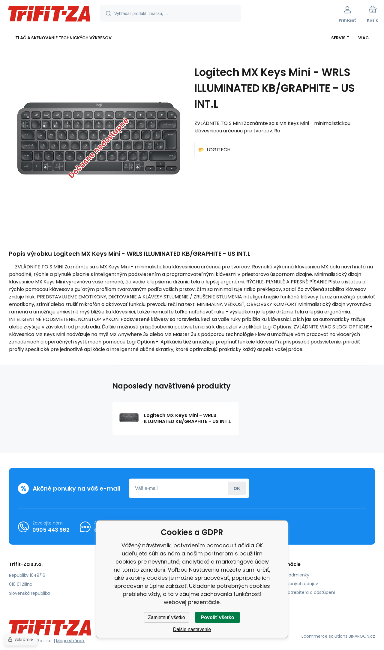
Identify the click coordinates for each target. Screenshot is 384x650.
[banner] (49, 14)
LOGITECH (218, 149)
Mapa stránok (70, 641)
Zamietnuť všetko (166, 617)
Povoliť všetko (217, 617)
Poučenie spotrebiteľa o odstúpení (298, 592)
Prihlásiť (237, 488)
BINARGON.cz (362, 636)
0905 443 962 (51, 530)
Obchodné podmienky (285, 575)
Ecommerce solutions (324, 636)
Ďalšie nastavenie (192, 629)
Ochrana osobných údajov (290, 584)
